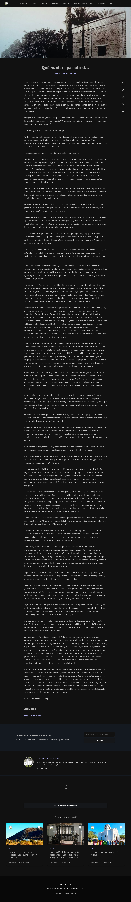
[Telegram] (122, 97)
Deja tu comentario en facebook (65, 805)
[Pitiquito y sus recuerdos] (29, 762)
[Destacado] (39, 827)
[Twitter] (122, 90)
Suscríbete (99, 740)
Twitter (45, 3)
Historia (11, 849)
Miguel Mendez (36, 716)
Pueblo (57, 73)
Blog (13, 3)
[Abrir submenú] (110, 3)
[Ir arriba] (122, 82)
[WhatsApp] (122, 104)
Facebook (34, 3)
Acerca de (101, 3)
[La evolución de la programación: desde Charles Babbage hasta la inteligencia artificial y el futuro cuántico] (65, 858)
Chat (92, 3)
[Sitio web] (37, 768)
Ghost (82, 888)
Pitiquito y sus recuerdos (48, 758)
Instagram (23, 3)
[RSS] (70, 884)
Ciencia (52, 849)
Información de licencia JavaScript (65, 893)
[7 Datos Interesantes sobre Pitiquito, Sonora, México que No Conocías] (24, 858)
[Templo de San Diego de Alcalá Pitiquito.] (106, 858)
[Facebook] (122, 111)
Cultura (93, 849)
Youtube (65, 3)
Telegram (55, 3)
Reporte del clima (80, 3)
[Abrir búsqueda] (124, 3)
